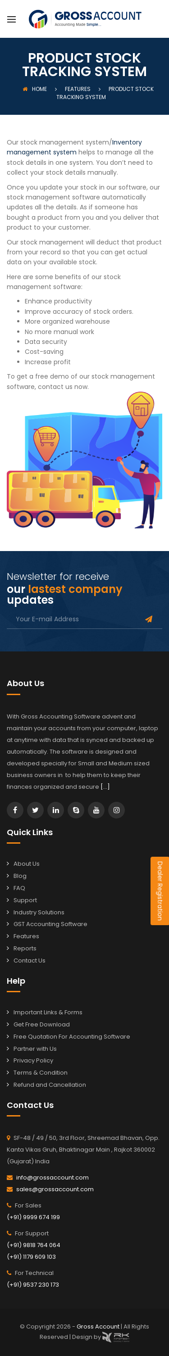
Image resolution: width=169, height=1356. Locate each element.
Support (25, 900)
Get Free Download (42, 1024)
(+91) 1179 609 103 (31, 1256)
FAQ (19, 888)
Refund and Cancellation (50, 1084)
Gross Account (99, 1326)
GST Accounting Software (50, 924)
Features (26, 936)
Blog (20, 876)
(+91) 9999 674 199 (33, 1217)
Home (35, 89)
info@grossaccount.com (52, 1177)
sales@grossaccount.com (55, 1189)
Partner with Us (35, 1048)
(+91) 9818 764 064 (33, 1245)
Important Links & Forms (48, 1012)
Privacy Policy (33, 1060)
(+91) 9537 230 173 (33, 1284)
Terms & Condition (41, 1072)
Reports (25, 948)
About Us (27, 863)
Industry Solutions (39, 912)
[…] (105, 786)
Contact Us (30, 960)
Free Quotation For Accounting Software (72, 1036)
